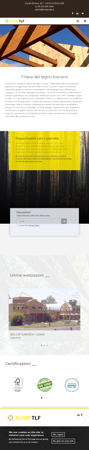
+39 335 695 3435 (45, 6)
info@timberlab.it (45, 9)
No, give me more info (63, 441)
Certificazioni (18, 363)
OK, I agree (58, 435)
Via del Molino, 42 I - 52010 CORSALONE (44, 3)
